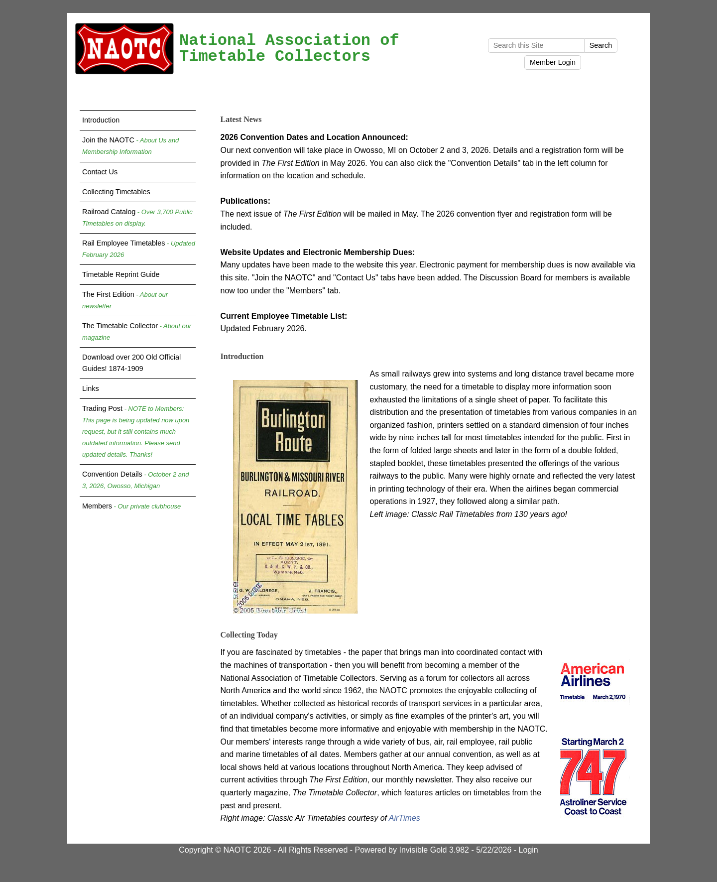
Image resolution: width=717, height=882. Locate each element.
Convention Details (135, 480)
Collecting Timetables (116, 192)
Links (90, 388)
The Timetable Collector (136, 331)
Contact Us (100, 172)
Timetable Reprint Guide (120, 274)
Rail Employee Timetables (138, 248)
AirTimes (404, 818)
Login (528, 850)
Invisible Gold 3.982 (435, 850)
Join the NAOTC (130, 145)
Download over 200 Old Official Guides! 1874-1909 (131, 363)
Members (131, 506)
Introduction (101, 120)
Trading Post (135, 431)
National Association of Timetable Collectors (289, 48)
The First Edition (125, 300)
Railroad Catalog (137, 217)
